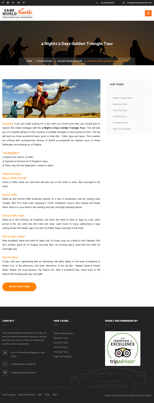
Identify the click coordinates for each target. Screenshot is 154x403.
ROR (55, 395)
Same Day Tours (120, 110)
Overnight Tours (120, 123)
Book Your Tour (19, 287)
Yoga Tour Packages (122, 129)
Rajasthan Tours (120, 104)
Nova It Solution (145, 395)
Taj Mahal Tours (120, 116)
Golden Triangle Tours (69, 61)
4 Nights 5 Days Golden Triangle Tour (63, 128)
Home (29, 61)
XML (40, 395)
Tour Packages (45, 61)
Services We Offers (26, 395)
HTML (47, 395)
